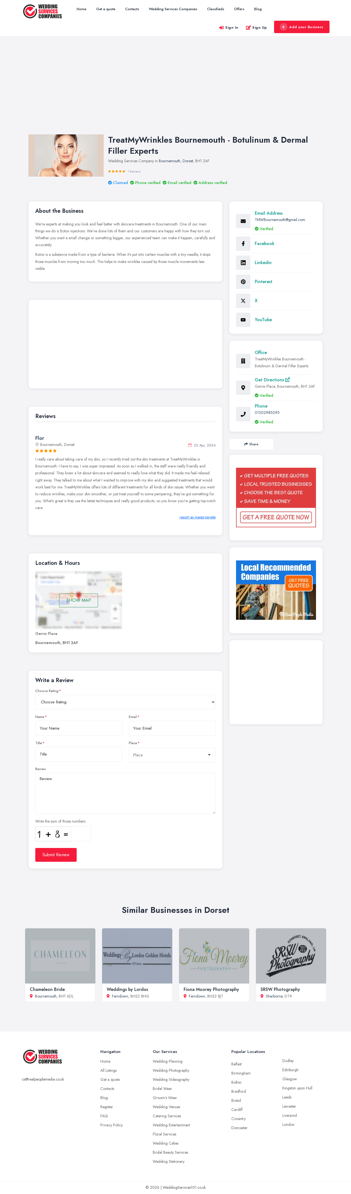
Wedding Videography (171, 1079)
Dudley (288, 1060)
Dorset (188, 161)
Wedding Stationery (168, 1161)
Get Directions (272, 380)
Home (81, 9)
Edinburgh (290, 1070)
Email (133, 716)
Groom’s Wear (165, 1097)
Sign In (228, 27)
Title (38, 743)
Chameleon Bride (47, 989)
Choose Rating (46, 690)
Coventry (238, 1118)
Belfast (236, 1064)
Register (106, 1107)
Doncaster (239, 1128)
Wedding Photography (171, 1070)
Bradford (238, 1091)
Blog (258, 9)
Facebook (264, 243)
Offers (239, 9)
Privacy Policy (111, 1125)
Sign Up (256, 27)
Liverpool (289, 1115)
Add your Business (301, 27)
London (288, 1124)
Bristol (236, 1100)
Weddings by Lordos (127, 989)
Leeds (286, 1097)
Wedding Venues (166, 1107)
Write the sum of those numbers (60, 821)
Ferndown (120, 996)
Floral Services (164, 1134)
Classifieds (215, 9)
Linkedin (263, 262)
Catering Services (167, 1116)
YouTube (263, 320)
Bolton (236, 1082)
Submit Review (55, 855)
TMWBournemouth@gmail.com (280, 219)
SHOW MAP (78, 600)
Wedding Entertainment (171, 1125)
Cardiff (237, 1109)
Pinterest (263, 281)
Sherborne (274, 996)
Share (251, 444)
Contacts (132, 9)
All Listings (108, 1070)
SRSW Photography (280, 989)
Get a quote (105, 9)
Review (40, 769)
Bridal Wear (162, 1088)
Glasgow (289, 1079)
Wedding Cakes (165, 1143)
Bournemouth (169, 161)
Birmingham (241, 1073)
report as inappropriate (197, 517)
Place (133, 743)
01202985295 (267, 412)
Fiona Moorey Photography (211, 989)
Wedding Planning (168, 1061)
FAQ (104, 1116)
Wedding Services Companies (173, 9)
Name (39, 716)
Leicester (289, 1106)
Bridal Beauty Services (170, 1152)
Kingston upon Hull (297, 1088)
